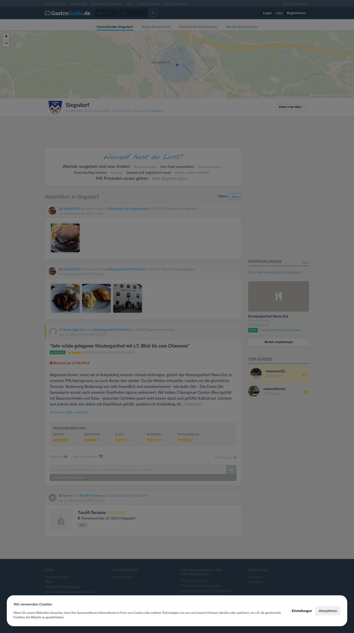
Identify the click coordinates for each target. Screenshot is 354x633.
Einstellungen (302, 611)
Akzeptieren (328, 611)
